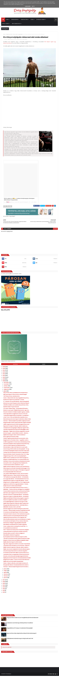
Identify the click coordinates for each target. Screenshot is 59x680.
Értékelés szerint (40, 20)
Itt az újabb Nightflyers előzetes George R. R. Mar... (15, 506)
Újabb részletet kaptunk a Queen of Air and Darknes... (16, 471)
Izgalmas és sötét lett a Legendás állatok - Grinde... (16, 488)
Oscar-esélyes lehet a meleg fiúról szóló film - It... (15, 530)
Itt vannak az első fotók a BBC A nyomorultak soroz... (16, 557)
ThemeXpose (8, 678)
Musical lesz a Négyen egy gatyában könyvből (14, 527)
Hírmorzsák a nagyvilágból (18, 35)
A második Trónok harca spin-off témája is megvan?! (16, 474)
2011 (4, 594)
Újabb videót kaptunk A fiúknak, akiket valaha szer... (16, 507)
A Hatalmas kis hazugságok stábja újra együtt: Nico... (16, 432)
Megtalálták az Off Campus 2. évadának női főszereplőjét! (20, 632)
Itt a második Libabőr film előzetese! (12, 476)
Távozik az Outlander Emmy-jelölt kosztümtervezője (16, 543)
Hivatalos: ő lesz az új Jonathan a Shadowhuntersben (16, 465)
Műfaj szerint (5, 24)
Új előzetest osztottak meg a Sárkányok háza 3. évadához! (20, 627)
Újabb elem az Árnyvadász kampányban (13, 565)
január (5, 582)
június (5, 573)
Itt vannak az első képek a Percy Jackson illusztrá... (16, 525)
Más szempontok (16, 24)
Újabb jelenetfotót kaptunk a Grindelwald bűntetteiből (17, 562)
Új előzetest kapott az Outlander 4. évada (13, 404)
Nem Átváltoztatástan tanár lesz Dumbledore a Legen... (17, 523)
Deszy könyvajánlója (6, 651)
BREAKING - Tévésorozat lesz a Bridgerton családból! (16, 493)
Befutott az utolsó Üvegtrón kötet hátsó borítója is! (16, 407)
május (5, 575)
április (5, 576)
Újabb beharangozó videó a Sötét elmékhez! (14, 439)
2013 (4, 591)
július (5, 395)
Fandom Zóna (24, 20)
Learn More (28, 6)
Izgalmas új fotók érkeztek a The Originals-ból (14, 521)
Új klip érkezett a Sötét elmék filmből (12, 490)
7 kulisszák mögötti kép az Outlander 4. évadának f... (16, 420)
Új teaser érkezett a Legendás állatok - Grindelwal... (16, 499)
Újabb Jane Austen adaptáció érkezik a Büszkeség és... (16, 553)
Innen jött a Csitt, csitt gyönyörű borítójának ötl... (15, 467)
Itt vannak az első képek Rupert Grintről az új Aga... (15, 516)
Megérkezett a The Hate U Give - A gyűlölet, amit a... (16, 444)
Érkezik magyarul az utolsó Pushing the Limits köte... (16, 513)
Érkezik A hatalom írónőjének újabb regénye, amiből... (16, 416)
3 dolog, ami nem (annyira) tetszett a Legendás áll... (16, 456)
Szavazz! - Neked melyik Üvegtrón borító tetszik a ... (16, 571)
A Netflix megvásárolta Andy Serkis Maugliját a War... (16, 434)
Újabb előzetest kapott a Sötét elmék (12, 546)
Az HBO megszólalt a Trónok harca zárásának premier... (17, 446)
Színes (32, 20)
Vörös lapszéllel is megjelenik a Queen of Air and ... (15, 418)
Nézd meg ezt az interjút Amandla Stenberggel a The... (16, 472)
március (6, 578)
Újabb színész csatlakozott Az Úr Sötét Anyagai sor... (16, 462)
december (6, 386)
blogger (55, 233)
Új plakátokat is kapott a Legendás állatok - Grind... (16, 485)
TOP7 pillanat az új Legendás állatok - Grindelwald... (16, 481)
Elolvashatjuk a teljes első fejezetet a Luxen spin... (15, 451)
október (6, 390)
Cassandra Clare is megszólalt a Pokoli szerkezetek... (16, 558)
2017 (4, 584)
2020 (4, 381)
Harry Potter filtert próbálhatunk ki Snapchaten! (15, 397)
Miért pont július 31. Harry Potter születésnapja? (15, 399)
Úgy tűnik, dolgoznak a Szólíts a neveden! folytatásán (16, 548)
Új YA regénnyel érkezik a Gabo (11, 441)
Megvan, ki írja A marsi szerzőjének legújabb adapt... (16, 544)
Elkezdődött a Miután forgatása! (11, 539)
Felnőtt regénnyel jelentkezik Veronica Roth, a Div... (16, 442)
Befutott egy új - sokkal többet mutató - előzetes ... (16, 437)
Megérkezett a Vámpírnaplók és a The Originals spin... (16, 486)
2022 (4, 378)
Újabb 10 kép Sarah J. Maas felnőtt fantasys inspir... (16, 479)
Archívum (15, 368)
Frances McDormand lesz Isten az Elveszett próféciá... (16, 495)
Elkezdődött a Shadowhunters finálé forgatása (15, 529)
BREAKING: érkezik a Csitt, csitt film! (12, 511)
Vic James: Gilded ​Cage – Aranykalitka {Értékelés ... (16, 413)
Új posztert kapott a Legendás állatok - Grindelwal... (16, 500)
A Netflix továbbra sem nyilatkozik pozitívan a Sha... (16, 409)
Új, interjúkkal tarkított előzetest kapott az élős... (15, 541)
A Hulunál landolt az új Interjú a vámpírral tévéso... (15, 536)
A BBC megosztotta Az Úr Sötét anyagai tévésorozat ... (16, 428)
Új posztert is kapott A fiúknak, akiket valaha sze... (15, 430)
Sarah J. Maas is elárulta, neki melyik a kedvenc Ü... (15, 567)
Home (4, 35)
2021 (4, 380)
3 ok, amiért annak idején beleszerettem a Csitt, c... (16, 492)
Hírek (7, 20)
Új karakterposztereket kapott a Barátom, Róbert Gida (17, 423)
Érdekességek (14, 20)
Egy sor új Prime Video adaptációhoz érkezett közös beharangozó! (21, 637)
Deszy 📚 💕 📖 (7, 206)
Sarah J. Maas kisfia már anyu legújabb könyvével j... (16, 402)
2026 (4, 371)
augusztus (6, 393)
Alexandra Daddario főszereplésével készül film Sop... (16, 448)
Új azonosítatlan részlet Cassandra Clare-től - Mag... (16, 458)
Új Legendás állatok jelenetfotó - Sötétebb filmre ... (16, 509)
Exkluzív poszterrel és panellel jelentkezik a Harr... (15, 520)
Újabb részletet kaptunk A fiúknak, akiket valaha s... (16, 551)
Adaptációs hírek (9, 35)
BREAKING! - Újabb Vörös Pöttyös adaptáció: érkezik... (16, 435)
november (6, 388)
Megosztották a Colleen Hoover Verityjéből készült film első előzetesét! (22, 622)
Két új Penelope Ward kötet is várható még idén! (15, 555)
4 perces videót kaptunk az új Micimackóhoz (14, 449)
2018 (4, 385)
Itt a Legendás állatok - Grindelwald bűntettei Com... (16, 483)
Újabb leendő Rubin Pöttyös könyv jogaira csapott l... (16, 502)
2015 (4, 587)
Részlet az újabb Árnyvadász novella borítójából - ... (16, 504)
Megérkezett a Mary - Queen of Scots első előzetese (16, 564)
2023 (4, 376)
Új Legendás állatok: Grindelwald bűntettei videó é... (16, 569)
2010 (4, 596)
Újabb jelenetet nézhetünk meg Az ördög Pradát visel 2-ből (20, 643)
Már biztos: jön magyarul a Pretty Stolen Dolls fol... (15, 497)
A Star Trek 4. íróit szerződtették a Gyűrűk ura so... (15, 421)
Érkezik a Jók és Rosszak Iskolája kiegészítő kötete (15, 560)
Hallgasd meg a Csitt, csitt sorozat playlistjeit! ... (15, 460)
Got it (33, 6)
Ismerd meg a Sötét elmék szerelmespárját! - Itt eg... (16, 453)
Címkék (43, 368)
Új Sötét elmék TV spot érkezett (11, 411)
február (6, 580)
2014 (4, 589)
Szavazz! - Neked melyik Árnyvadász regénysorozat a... (17, 425)
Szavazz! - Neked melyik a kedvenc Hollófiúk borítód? (16, 514)
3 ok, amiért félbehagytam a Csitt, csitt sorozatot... (16, 478)
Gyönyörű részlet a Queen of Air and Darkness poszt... (16, 518)
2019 (4, 383)
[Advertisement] (29, 326)
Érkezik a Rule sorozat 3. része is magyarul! (14, 537)
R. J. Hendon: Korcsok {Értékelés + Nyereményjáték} (16, 406)
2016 (4, 586)
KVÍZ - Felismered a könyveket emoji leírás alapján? (16, 534)
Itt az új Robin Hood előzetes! (10, 532)
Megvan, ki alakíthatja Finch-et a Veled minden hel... (16, 464)
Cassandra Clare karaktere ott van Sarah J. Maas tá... (16, 550)
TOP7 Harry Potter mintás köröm (11, 400)
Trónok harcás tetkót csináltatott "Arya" (13, 469)
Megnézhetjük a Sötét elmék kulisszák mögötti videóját (17, 427)
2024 (4, 374)
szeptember (7, 392)
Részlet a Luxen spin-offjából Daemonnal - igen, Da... (16, 414)
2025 (4, 373)
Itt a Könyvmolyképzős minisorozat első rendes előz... (16, 455)
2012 (4, 593)
